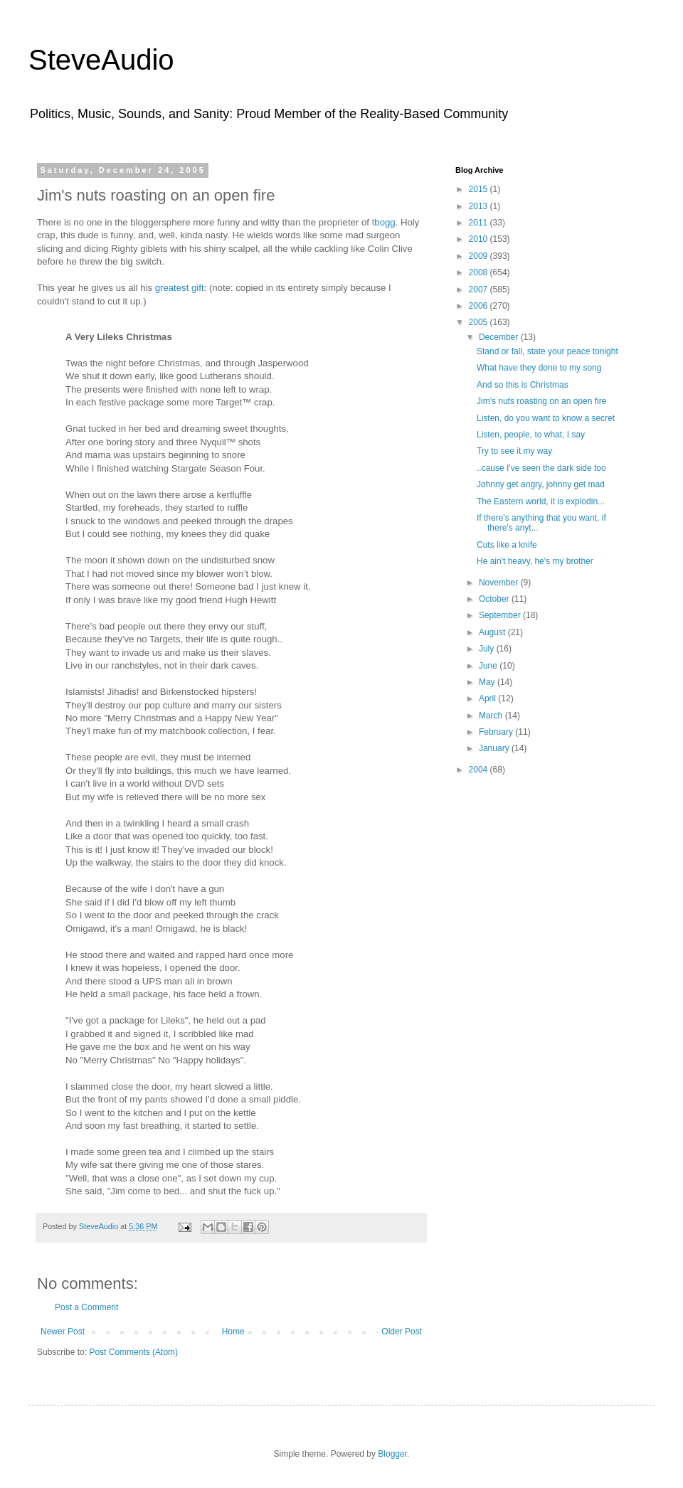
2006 (479, 306)
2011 (479, 223)
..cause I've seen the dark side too (541, 468)
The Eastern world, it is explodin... (541, 501)
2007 (479, 289)
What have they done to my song (539, 368)
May (488, 682)
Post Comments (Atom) (133, 1352)
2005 (479, 322)
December (500, 337)
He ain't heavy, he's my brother (535, 561)
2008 (479, 272)
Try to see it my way (514, 451)
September (501, 615)
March (492, 716)
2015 (479, 189)
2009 (479, 256)
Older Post (401, 1331)
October (495, 599)
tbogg (384, 222)
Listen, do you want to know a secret (546, 418)
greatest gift (179, 287)
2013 (479, 206)
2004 (479, 770)
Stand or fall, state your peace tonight (547, 351)
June (489, 666)
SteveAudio (101, 59)
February (497, 732)
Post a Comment (86, 1307)
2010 (479, 239)
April (488, 698)
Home (233, 1331)
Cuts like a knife (507, 545)
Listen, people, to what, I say (531, 435)
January (495, 748)
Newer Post (63, 1331)
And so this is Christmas (522, 385)
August (493, 632)
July (488, 649)
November (500, 583)
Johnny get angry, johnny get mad (541, 484)
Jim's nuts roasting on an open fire (541, 401)
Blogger (392, 1454)
